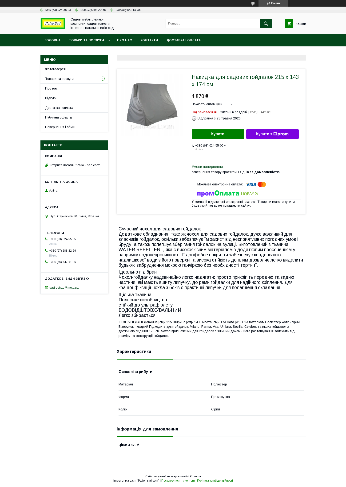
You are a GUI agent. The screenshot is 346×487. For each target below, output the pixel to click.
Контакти (149, 40)
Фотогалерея (55, 69)
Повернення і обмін (60, 127)
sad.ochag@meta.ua (64, 287)
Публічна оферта (58, 117)
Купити (217, 134)
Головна (52, 40)
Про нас (124, 40)
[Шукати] (266, 23)
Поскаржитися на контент (178, 480)
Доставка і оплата (184, 40)
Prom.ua (195, 476)
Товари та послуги (86, 40)
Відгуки (50, 98)
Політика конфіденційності (215, 480)
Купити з (272, 134)
